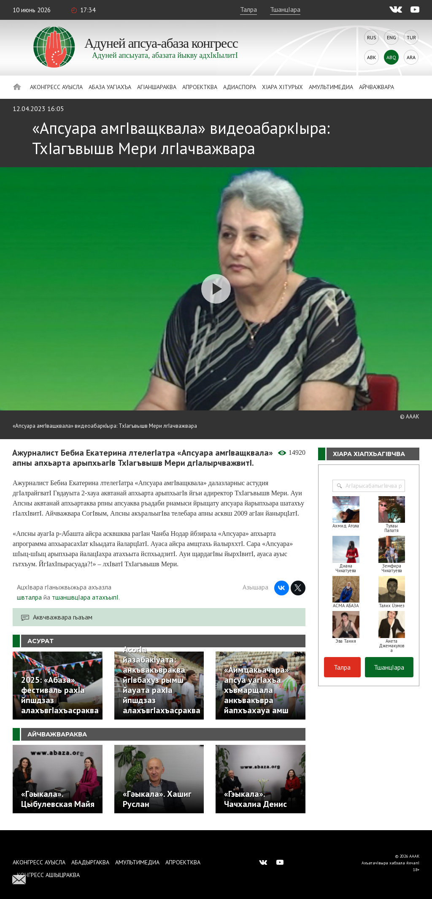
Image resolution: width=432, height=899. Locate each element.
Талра (248, 9)
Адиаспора (239, 87)
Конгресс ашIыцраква (48, 875)
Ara (411, 57)
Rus (371, 37)
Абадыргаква (90, 862)
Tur (411, 37)
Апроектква (199, 87)
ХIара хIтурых (282, 87)
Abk (371, 57)
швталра (29, 597)
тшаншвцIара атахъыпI (85, 597)
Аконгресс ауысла (56, 87)
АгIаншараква (156, 87)
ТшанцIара (285, 9)
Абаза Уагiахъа (110, 87)
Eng (391, 37)
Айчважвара (376, 87)
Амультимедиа (331, 87)
